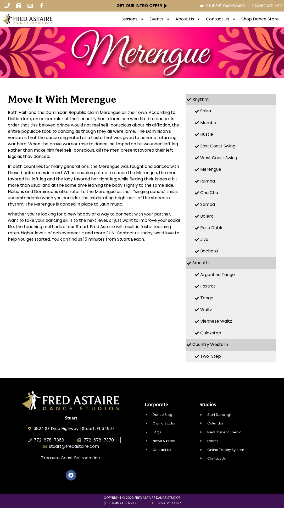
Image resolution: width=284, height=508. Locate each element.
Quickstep (210, 333)
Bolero (207, 216)
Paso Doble (212, 228)
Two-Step (210, 356)
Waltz (206, 310)
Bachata (209, 251)
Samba (207, 204)
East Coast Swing (217, 146)
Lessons (132, 19)
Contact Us (221, 19)
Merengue (210, 169)
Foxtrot (207, 286)
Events (159, 19)
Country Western (210, 344)
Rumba (207, 181)
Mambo (208, 123)
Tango (206, 298)
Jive (204, 239)
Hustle (206, 134)
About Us (188, 19)
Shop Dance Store (260, 19)
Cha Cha (209, 193)
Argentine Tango (217, 275)
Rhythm (200, 99)
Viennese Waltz (216, 321)
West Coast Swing (218, 158)
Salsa (205, 111)
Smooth (200, 263)
